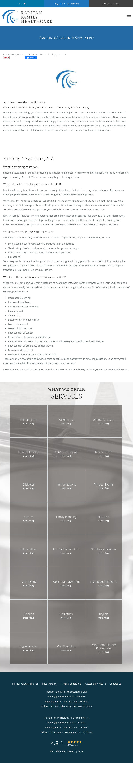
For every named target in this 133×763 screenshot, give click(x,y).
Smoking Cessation (57, 54)
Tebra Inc (33, 683)
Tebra (80, 751)
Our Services (37, 54)
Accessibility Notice (95, 683)
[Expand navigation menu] (128, 17)
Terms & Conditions (70, 683)
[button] (66, 3)
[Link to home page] (37, 16)
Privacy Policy (49, 683)
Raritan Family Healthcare (15, 54)
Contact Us (115, 683)
